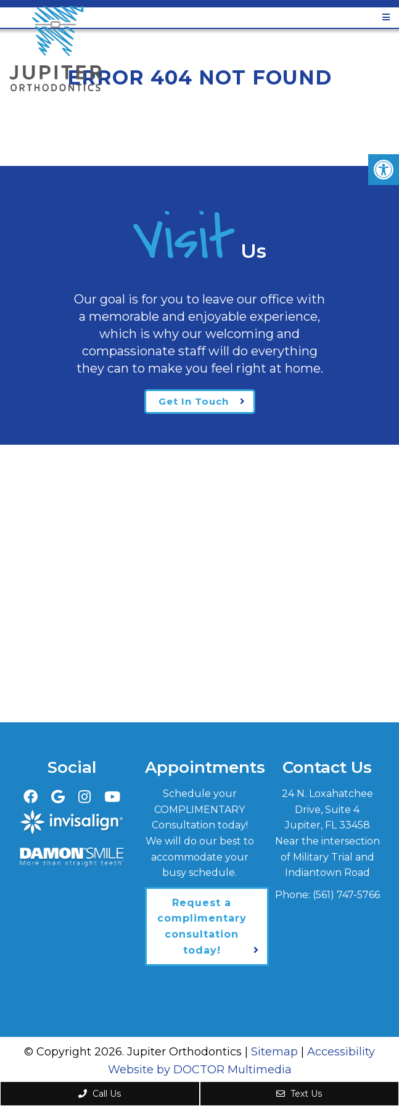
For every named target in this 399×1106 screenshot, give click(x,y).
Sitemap (274, 1052)
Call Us (99, 1093)
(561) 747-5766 (346, 895)
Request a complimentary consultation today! (202, 926)
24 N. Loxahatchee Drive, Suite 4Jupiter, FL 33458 (327, 809)
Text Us (299, 1093)
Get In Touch (193, 401)
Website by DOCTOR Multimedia (200, 1069)
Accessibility (341, 1052)
